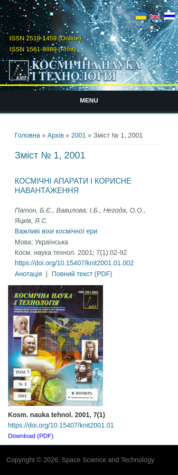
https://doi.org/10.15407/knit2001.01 (61, 425)
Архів (55, 135)
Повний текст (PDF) (82, 274)
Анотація (28, 274)
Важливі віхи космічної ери (56, 231)
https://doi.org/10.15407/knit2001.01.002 (74, 263)
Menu (89, 100)
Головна (27, 135)
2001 (78, 135)
